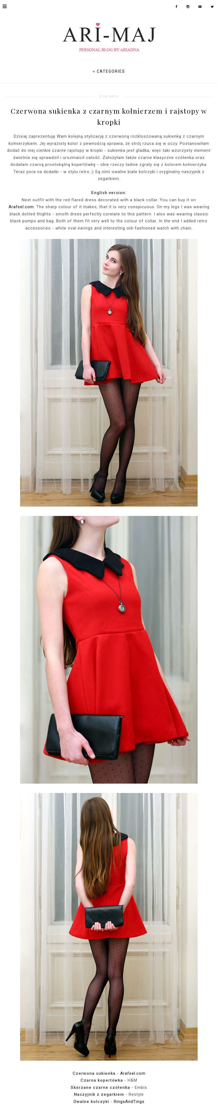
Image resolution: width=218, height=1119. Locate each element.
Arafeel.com (21, 206)
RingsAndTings (129, 1101)
